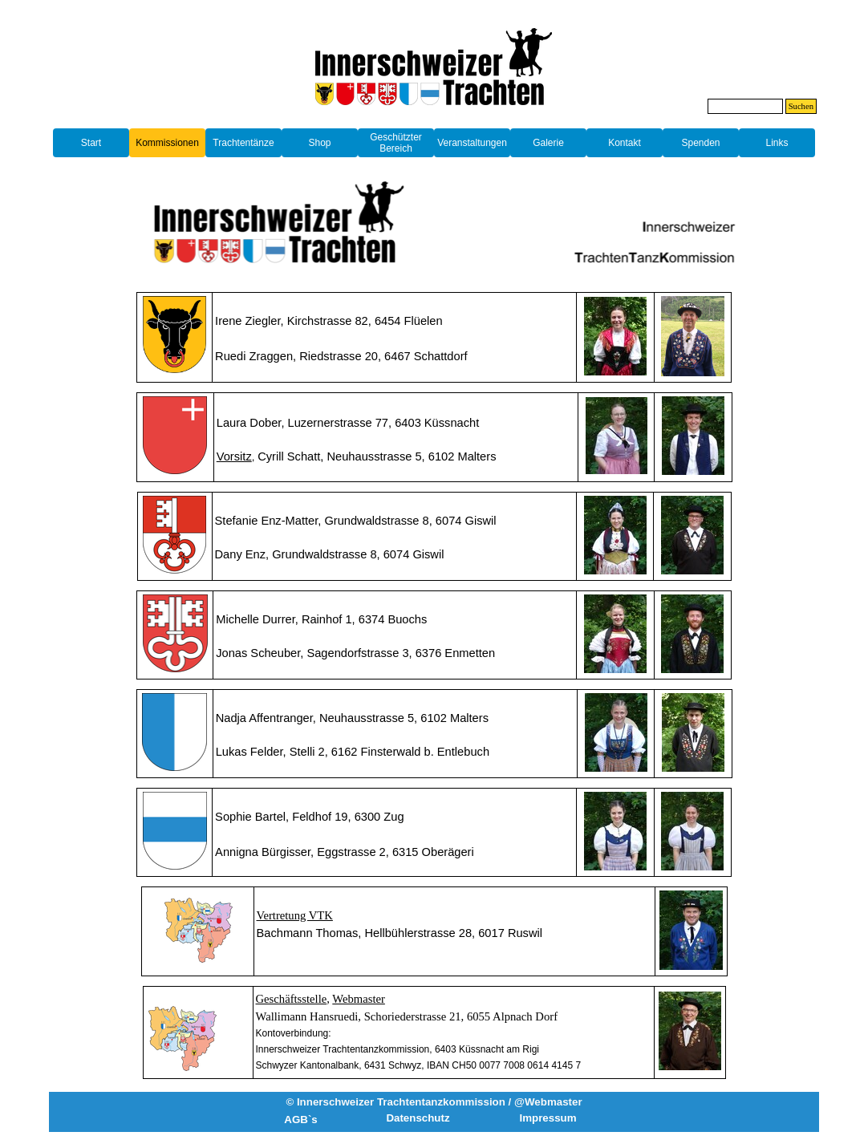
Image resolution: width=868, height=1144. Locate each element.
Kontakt (624, 142)
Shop (319, 142)
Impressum (547, 1118)
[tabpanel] (433, 117)
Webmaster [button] (358, 998)
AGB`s (300, 1120)
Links (776, 142)
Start (91, 142)
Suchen (801, 106)
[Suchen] (745, 106)
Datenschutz (417, 1118)
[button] (234, 457)
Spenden (700, 142)
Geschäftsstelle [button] (291, 998)
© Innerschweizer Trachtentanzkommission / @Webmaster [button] (434, 1102)
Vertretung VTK (295, 915)
